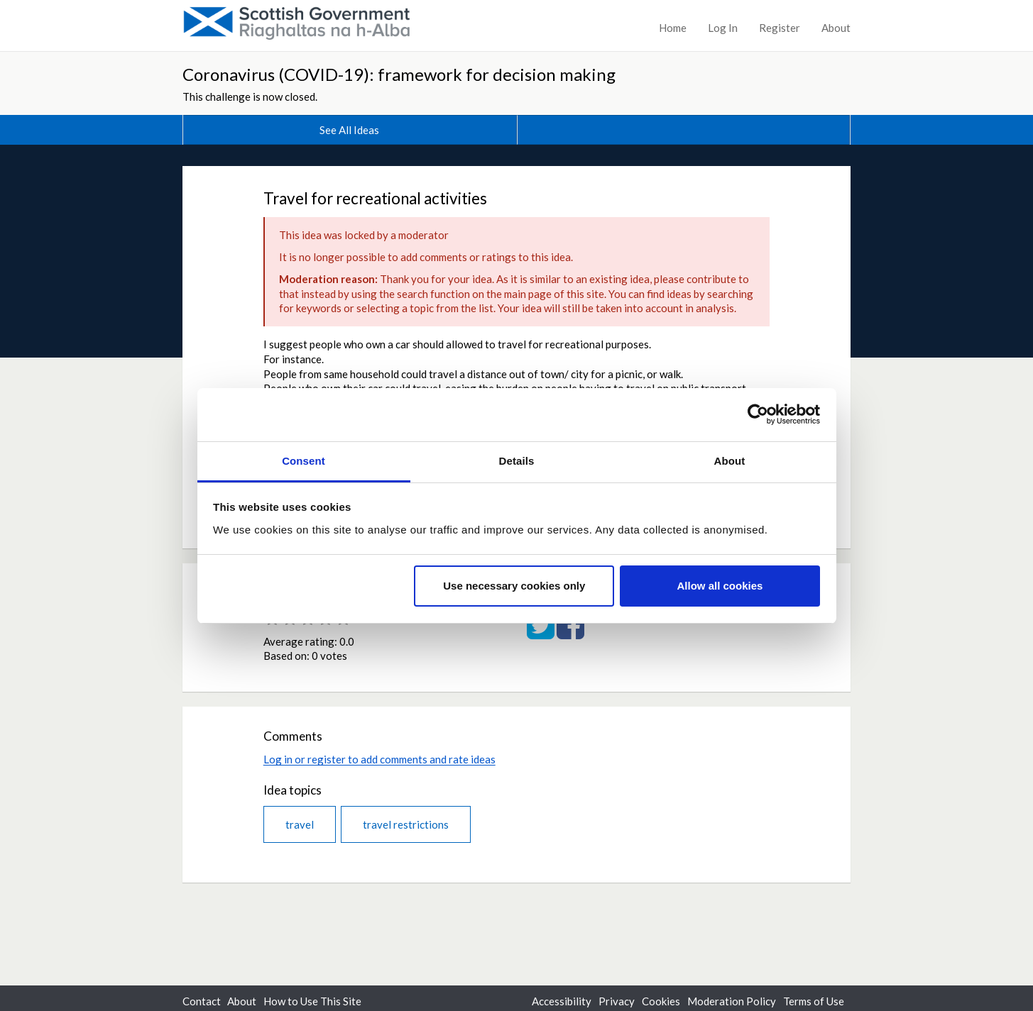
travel (299, 824)
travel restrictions (406, 824)
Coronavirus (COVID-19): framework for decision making (399, 74)
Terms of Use (813, 1001)
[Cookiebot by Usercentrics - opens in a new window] (758, 414)
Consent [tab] (303, 461)
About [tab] (729, 461)
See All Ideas (349, 129)
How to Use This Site (312, 1001)
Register (779, 27)
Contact (201, 1001)
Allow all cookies (720, 586)
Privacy (617, 1001)
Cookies (661, 1001)
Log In (723, 27)
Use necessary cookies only (514, 586)
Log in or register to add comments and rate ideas (379, 759)
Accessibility (561, 1001)
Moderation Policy (731, 1001)
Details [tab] (517, 461)
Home (673, 27)
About (836, 27)
